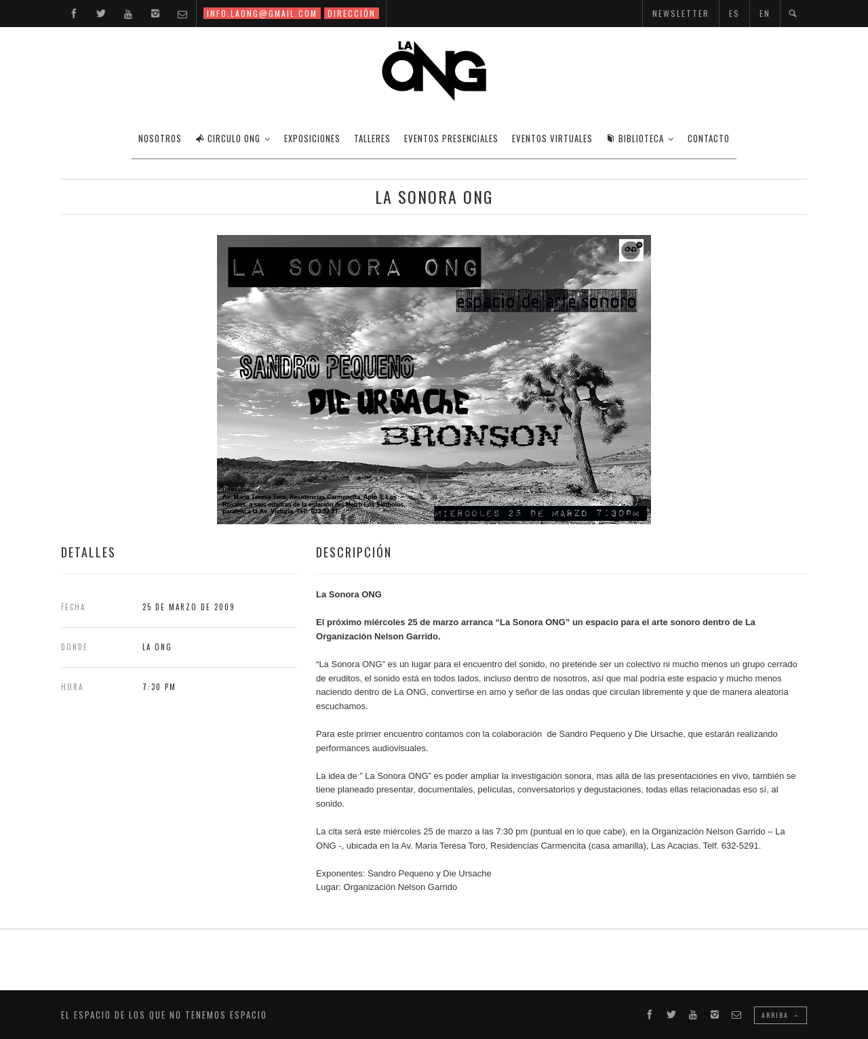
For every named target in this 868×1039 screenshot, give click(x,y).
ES (734, 13)
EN (765, 13)
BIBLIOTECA (635, 138)
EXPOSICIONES (312, 138)
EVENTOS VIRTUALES (552, 138)
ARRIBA (781, 1015)
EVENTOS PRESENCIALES (451, 138)
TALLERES (372, 138)
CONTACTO (709, 138)
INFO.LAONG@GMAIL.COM (262, 13)
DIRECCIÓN (352, 13)
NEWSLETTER (680, 13)
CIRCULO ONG (227, 138)
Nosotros (160, 138)
